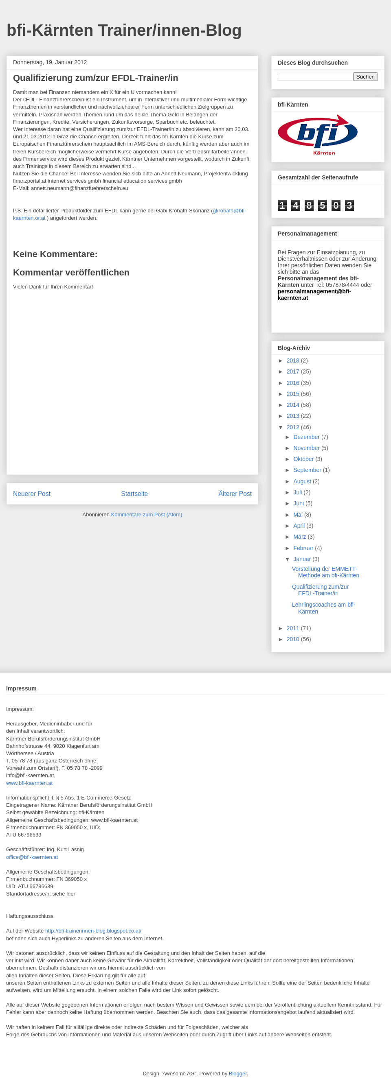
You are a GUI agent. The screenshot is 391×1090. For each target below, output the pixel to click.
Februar (304, 548)
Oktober (304, 459)
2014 (294, 405)
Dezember (307, 437)
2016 (294, 383)
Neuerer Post (32, 493)
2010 (294, 639)
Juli (298, 492)
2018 (294, 360)
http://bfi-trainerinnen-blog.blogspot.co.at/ (93, 931)
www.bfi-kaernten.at (29, 783)
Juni (299, 503)
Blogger (238, 1073)
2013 (294, 416)
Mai (298, 514)
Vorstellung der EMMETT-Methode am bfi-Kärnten (325, 572)
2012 (294, 427)
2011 (294, 628)
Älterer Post (235, 493)
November (307, 448)
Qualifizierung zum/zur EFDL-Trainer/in (320, 590)
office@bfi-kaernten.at (32, 857)
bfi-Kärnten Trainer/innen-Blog (124, 30)
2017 (294, 371)
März (300, 536)
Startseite (134, 493)
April (299, 525)
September (308, 470)
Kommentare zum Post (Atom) (146, 514)
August (302, 481)
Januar (302, 559)
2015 (294, 394)
